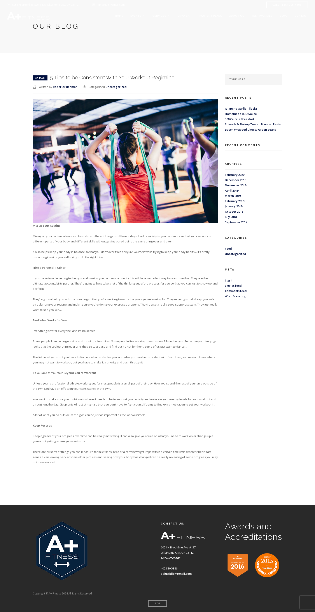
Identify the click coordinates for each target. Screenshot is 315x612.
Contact (301, 15)
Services (159, 15)
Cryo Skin (184, 15)
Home (119, 15)
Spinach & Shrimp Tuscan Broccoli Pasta (253, 124)
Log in (229, 280)
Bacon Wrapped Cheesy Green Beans (250, 130)
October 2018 (234, 211)
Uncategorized (116, 87)
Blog (283, 15)
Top (157, 603)
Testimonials (262, 15)
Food (228, 249)
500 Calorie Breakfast (239, 119)
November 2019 (235, 185)
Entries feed (233, 286)
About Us (236, 15)
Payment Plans (211, 15)
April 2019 (231, 190)
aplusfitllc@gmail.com (176, 574)
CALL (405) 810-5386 (287, 5)
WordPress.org (235, 296)
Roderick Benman (65, 87)
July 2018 (231, 217)
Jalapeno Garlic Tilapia (241, 108)
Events (136, 15)
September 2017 (236, 222)
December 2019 (235, 180)
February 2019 (234, 201)
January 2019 (233, 206)
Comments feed (236, 291)
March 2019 (233, 196)
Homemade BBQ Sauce (241, 114)
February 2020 (234, 175)
